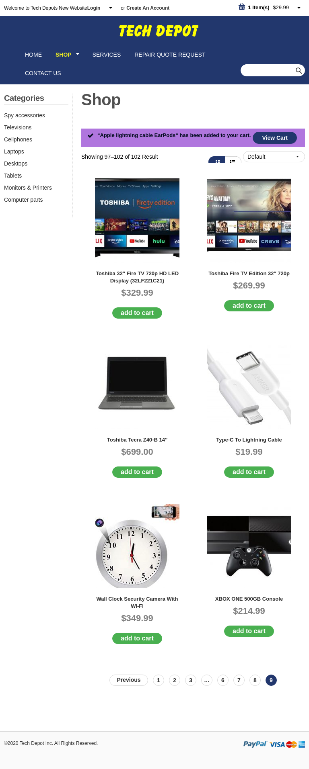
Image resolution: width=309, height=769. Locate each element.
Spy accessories (24, 115)
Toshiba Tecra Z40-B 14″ (137, 440)
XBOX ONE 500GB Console (249, 599)
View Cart (275, 138)
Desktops (15, 163)
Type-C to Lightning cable (249, 440)
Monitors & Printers (28, 187)
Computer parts (23, 199)
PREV (128, 680)
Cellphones (18, 139)
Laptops (14, 151)
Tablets (13, 175)
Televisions (17, 127)
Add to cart (137, 312)
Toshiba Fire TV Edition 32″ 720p (249, 273)
